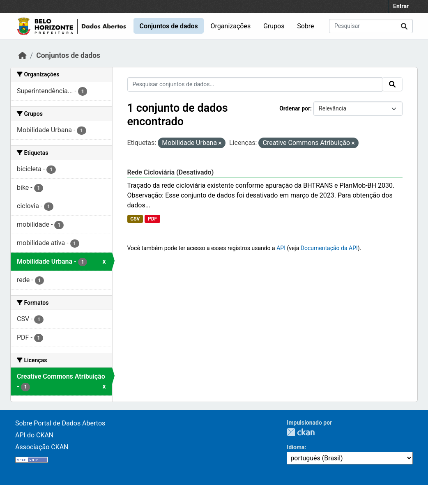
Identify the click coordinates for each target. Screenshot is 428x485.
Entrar (401, 6)
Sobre (305, 26)
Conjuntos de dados (168, 26)
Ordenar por (294, 108)
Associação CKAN (42, 447)
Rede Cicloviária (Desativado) (170, 172)
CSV (135, 219)
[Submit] (404, 26)
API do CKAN (34, 435)
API (280, 248)
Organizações (231, 26)
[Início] (22, 55)
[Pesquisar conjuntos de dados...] (371, 26)
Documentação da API (329, 248)
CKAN (301, 432)
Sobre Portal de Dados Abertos (60, 423)
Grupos (274, 26)
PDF (152, 219)
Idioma (295, 447)
